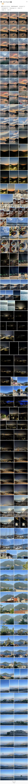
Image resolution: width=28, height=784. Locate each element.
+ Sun (9, 9)
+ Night (4, 9)
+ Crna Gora (22, 6)
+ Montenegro (13, 8)
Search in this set (6, 6)
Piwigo (14, 782)
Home (4, 2)
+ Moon (20, 8)
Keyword (8, 2)
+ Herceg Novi (5, 8)
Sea (2, 3)
